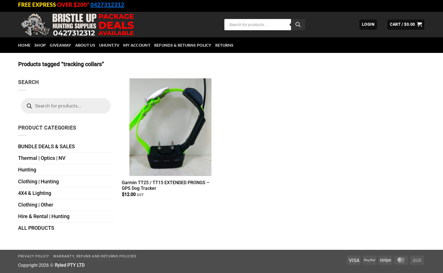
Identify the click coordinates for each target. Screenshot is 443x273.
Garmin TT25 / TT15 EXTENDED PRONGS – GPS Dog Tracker (165, 185)
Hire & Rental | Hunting (44, 216)
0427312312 (107, 4)
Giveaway (60, 45)
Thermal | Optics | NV (42, 158)
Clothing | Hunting (38, 181)
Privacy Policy (33, 256)
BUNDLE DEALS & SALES (46, 146)
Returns (224, 45)
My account (136, 45)
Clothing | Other (35, 205)
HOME (24, 45)
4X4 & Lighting (34, 193)
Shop (40, 45)
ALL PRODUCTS (36, 228)
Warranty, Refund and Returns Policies (94, 256)
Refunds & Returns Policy (182, 45)
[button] (368, 25)
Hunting (27, 170)
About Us (85, 45)
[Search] (298, 24)
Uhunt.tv (109, 45)
